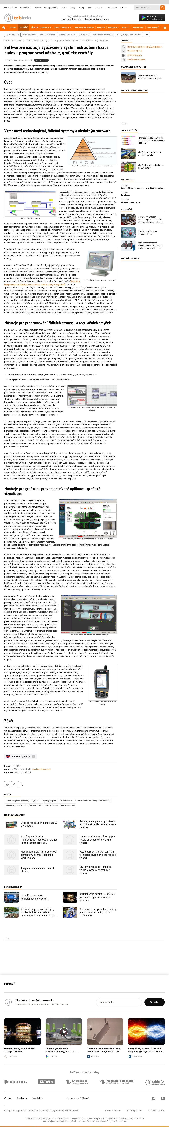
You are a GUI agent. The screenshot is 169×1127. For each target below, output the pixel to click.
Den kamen (126, 195)
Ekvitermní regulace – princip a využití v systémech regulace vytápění (95, 870)
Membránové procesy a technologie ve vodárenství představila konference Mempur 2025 (151, 219)
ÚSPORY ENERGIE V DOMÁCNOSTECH (144, 47)
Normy (81, 8)
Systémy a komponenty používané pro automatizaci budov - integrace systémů (97, 824)
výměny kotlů (84, 35)
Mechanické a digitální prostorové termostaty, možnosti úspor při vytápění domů (38, 854)
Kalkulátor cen (111, 8)
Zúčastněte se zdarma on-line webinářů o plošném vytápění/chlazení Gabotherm (143, 188)
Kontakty (38, 1098)
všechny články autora (41, 769)
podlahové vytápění (47, 35)
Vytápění (15, 40)
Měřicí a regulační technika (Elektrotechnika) (24, 805)
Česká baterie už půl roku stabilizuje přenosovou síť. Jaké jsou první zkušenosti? (98, 912)
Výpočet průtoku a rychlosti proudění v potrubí (149, 153)
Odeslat (154, 1002)
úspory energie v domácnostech (129, 35)
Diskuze (38, 8)
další (147, 35)
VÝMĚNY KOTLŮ (134, 51)
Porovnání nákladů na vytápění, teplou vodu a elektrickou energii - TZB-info (151, 140)
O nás (7, 1098)
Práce (64, 8)
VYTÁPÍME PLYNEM (136, 59)
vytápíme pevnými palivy (103, 35)
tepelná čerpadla (12, 35)
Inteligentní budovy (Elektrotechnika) (60, 805)
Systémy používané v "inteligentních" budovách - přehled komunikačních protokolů (39, 839)
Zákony (72, 8)
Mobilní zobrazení (113, 1110)
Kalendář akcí (25, 8)
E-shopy (99, 8)
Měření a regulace (25, 40)
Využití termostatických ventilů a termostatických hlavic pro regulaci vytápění (97, 854)
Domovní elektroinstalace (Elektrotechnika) (92, 801)
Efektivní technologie (130, 202)
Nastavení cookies (156, 1110)
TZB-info (7, 40)
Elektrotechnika (66, 801)
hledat (21, 784)
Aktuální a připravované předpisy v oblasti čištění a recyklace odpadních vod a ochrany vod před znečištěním (38, 912)
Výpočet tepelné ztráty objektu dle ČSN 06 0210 (151, 166)
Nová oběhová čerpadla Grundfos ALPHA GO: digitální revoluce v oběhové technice (150, 245)
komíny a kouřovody (67, 35)
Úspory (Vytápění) (49, 801)
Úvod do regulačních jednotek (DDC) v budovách (39, 824)
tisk (7, 784)
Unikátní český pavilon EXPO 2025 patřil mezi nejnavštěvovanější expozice (97, 897)
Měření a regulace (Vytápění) (17, 801)
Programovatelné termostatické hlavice (37, 870)
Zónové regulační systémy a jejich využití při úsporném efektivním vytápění (97, 839)
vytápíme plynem (29, 35)
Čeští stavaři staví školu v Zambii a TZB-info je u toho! (150, 77)
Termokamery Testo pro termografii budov (147, 232)
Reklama (22, 1098)
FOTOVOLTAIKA (134, 55)
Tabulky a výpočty (51, 8)
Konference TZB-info (78, 1098)
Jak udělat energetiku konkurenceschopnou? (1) (34, 897)
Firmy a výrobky (10, 8)
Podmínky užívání (134, 1110)
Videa (90, 8)
